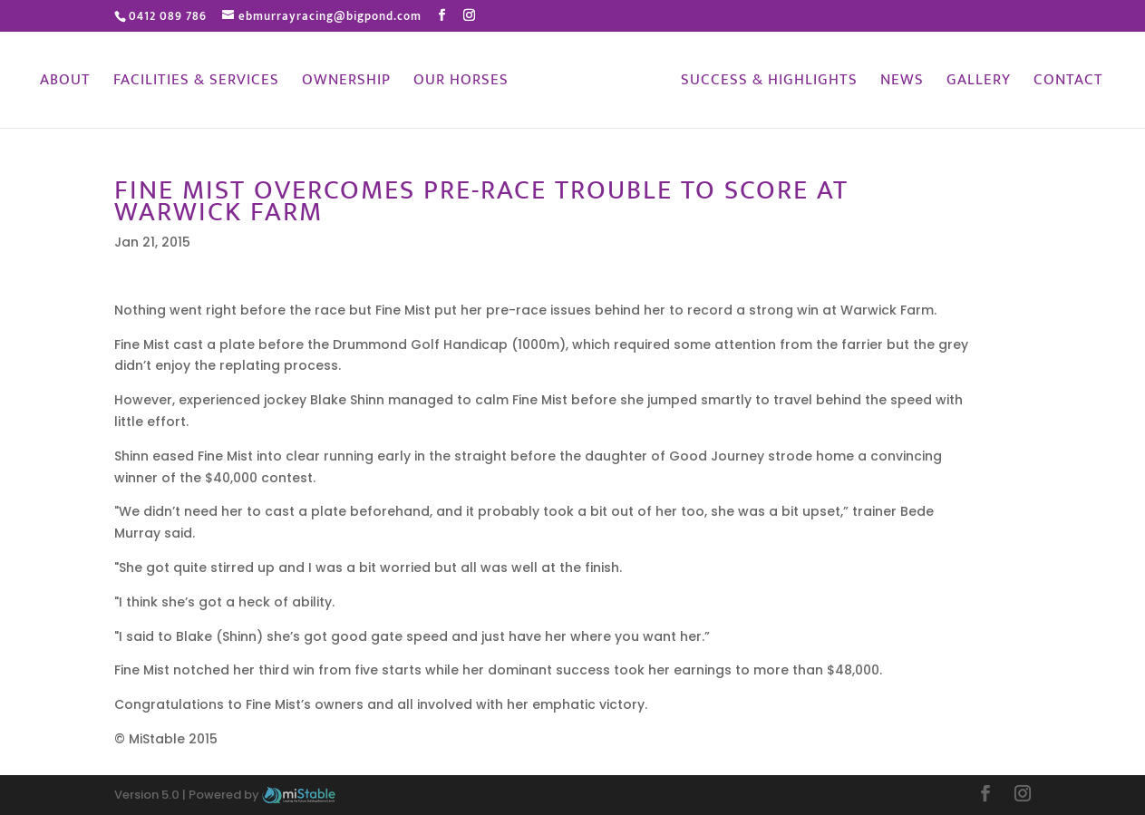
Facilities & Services (196, 82)
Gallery (978, 82)
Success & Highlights (769, 82)
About (65, 82)
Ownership (346, 82)
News (902, 82)
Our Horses (461, 82)
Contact (1068, 82)
